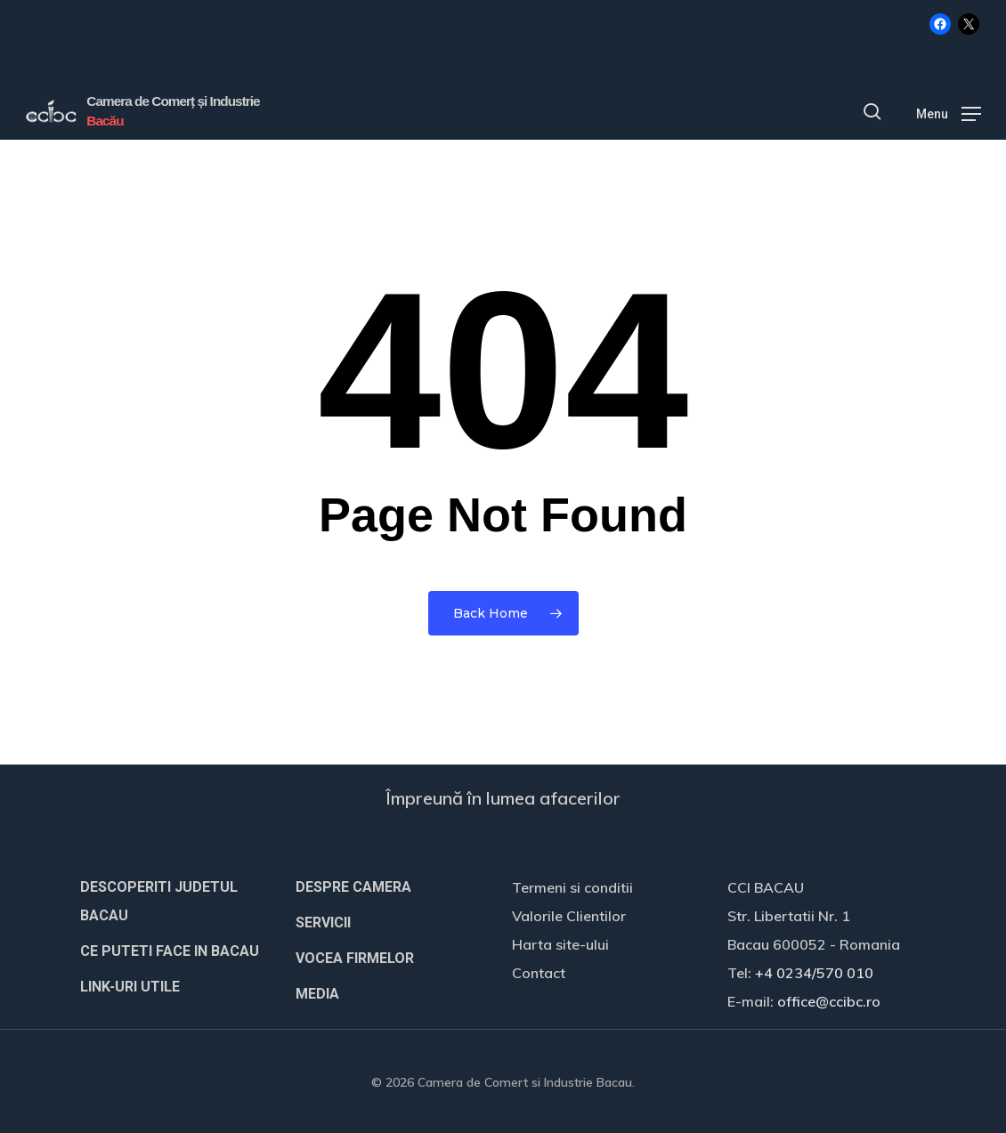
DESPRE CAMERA (353, 886)
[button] (948, 112)
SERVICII (323, 922)
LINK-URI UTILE (130, 986)
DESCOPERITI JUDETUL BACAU (159, 901)
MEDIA (317, 993)
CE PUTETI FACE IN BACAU (169, 951)
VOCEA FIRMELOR (355, 958)
